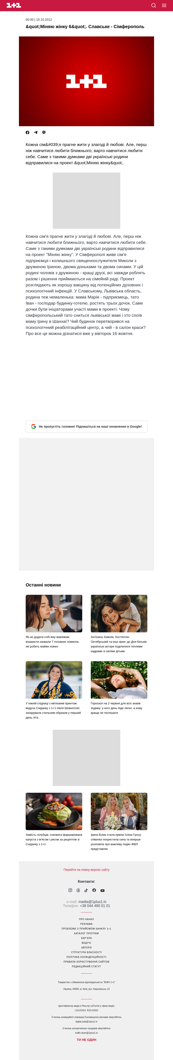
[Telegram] (35, 133)
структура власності (86, 952)
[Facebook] (27, 133)
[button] (164, 5)
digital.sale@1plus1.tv (86, 1021)
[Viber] (44, 133)
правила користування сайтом (86, 962)
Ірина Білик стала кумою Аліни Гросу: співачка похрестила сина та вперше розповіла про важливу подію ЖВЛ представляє (116, 842)
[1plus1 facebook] (94, 890)
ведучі (86, 943)
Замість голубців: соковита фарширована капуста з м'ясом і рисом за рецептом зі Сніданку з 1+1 (54, 839)
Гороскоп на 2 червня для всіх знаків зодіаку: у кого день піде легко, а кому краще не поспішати (116, 708)
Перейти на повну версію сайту (86, 869)
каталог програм (86, 933)
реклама (86, 924)
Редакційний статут (86, 966)
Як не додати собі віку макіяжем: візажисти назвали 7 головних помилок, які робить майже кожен (52, 641)
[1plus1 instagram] (70, 890)
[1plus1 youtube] (102, 891)
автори (86, 947)
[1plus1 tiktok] (86, 891)
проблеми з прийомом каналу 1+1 (87, 929)
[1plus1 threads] (78, 891)
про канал (86, 919)
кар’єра (86, 938)
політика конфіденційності (86, 957)
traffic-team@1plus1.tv (86, 1033)
